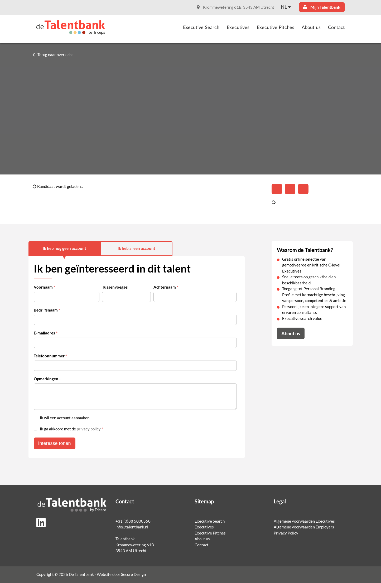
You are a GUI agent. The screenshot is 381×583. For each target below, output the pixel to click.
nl (284, 7)
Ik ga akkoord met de (71, 429)
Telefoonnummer (50, 356)
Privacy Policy (286, 533)
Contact (336, 27)
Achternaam (165, 287)
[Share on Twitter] (290, 189)
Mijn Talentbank (321, 7)
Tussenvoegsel (115, 287)
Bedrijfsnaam (47, 310)
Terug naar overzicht (55, 54)
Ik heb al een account (136, 248)
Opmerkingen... (47, 379)
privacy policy (89, 429)
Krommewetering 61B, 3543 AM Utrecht (235, 7)
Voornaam (44, 287)
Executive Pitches (275, 27)
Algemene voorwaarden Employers (304, 527)
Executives (238, 27)
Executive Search (201, 27)
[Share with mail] (303, 189)
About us (311, 27)
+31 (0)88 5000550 (133, 521)
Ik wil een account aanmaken (64, 418)
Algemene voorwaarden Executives (304, 521)
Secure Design (133, 574)
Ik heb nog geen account (64, 248)
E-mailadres (45, 333)
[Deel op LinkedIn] (277, 189)
